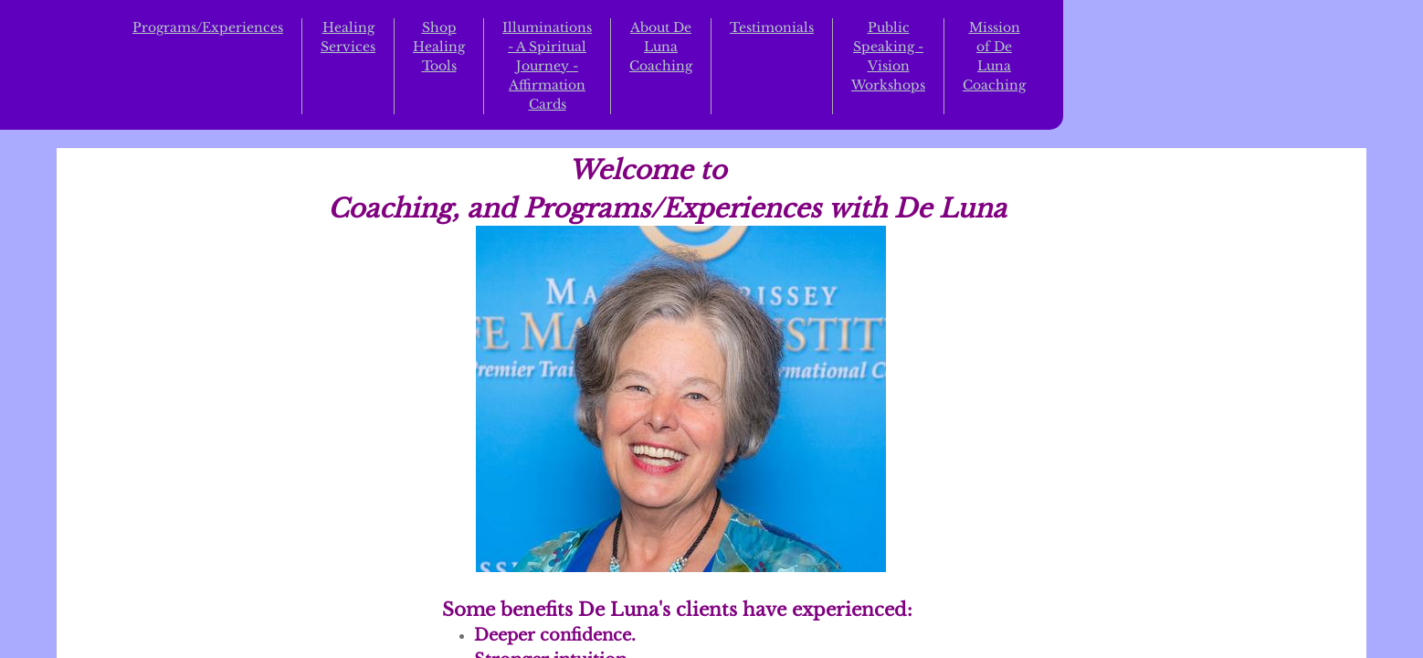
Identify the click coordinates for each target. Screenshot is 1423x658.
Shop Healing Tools (439, 46)
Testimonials (772, 27)
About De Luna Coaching (660, 46)
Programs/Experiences (207, 27)
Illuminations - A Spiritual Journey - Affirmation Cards (547, 65)
